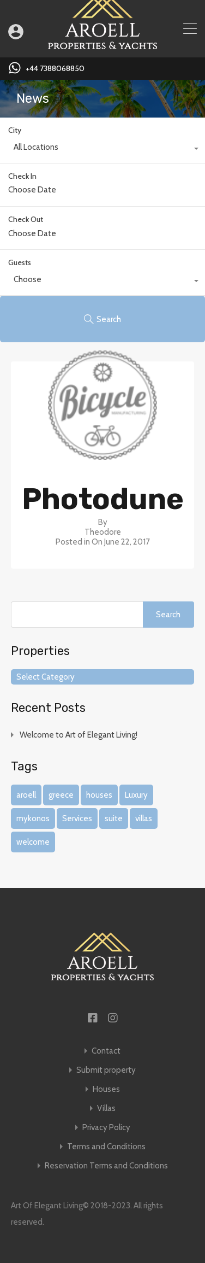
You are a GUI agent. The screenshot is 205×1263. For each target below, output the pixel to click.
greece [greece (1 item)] (61, 795)
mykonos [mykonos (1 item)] (33, 818)
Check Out (25, 219)
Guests (19, 262)
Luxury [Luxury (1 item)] (136, 795)
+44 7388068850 (55, 68)
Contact (106, 1051)
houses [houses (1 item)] (99, 795)
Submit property (106, 1070)
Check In (22, 176)
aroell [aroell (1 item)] (26, 795)
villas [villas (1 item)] (143, 818)
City (14, 130)
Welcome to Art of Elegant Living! (78, 735)
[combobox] (102, 150)
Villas (106, 1108)
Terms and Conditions (106, 1147)
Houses (106, 1089)
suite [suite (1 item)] (114, 818)
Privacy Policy (106, 1128)
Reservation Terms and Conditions (106, 1166)
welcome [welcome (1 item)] (33, 842)
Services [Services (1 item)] (77, 818)
